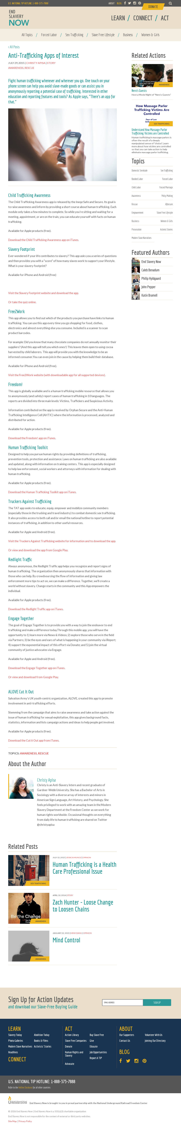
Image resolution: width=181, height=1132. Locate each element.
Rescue (29, 67)
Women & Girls (150, 34)
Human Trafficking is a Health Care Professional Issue (84, 868)
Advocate (69, 1063)
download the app (104, 541)
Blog (124, 1051)
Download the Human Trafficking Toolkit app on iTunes (42, 492)
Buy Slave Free (97, 1035)
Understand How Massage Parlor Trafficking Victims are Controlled (150, 131)
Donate (68, 1046)
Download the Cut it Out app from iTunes (33, 740)
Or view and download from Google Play (33, 677)
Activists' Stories (42, 1046)
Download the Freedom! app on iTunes (31, 438)
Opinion (87, 857)
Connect (17, 1059)
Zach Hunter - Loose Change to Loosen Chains (83, 905)
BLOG (119, 3)
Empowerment (137, 212)
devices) (100, 375)
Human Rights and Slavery (74, 1053)
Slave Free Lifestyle (103, 34)
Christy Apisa (36, 62)
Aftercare (169, 204)
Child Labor (136, 187)
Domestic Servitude (139, 170)
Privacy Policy (25, 1121)
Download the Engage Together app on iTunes (36, 668)
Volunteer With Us (153, 1035)
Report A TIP (96, 1058)
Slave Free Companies (76, 1040)
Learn (14, 1028)
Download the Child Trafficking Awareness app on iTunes (43, 240)
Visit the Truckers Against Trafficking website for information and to (50, 541)
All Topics (27, 34)
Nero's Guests (139, 90)
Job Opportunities (98, 1052)
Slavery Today (15, 1035)
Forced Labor (49, 34)
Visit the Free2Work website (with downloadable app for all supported (51, 375)
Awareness (136, 195)
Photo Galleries (15, 1040)
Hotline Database (25, 1087)
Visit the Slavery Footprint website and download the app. (43, 293)
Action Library (72, 1035)
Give (92, 1040)
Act (68, 1028)
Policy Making (167, 195)
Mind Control (66, 940)
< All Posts (14, 47)
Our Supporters (126, 1035)
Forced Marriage (166, 187)
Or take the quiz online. (22, 302)
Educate (94, 1046)
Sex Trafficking (74, 34)
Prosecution (136, 229)
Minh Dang (76, 933)
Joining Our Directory (155, 1040)
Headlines (13, 1052)
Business (128, 34)
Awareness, (16, 67)
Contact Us (124, 1040)
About (126, 1028)
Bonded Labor (137, 178)
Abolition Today (41, 1035)
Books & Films (41, 1040)
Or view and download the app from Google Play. (38, 550)
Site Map (12, 1121)
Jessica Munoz (73, 857)
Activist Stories (166, 229)
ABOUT (112, 3)
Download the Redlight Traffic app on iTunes (35, 609)
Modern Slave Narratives (142, 237)
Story (51, 62)
